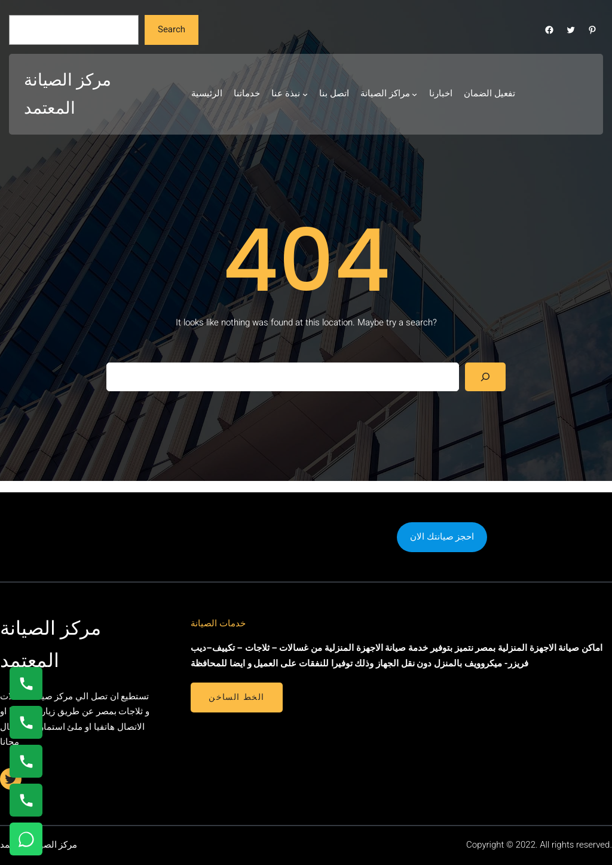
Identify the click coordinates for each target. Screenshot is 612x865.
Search (171, 29)
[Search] (485, 377)
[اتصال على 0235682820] (26, 722)
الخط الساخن (236, 697)
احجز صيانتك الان (442, 536)
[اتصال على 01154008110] (26, 683)
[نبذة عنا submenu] (305, 94)
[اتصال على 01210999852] (26, 800)
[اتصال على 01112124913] (26, 761)
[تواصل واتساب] (26, 839)
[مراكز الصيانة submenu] (414, 94)
